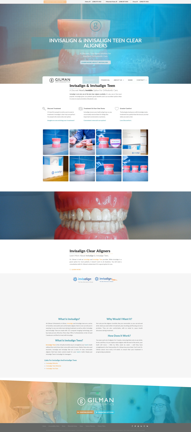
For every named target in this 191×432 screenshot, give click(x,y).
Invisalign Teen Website (53, 366)
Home (44, 426)
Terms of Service (90, 426)
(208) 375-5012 (96, 1)
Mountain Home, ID (111, 1)
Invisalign (87, 259)
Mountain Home (72, 426)
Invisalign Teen (97, 259)
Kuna (81, 426)
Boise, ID (87, 1)
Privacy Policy (101, 426)
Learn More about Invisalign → (95, 62)
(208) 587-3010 (123, 1)
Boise (63, 426)
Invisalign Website (52, 363)
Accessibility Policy (54, 426)
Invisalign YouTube (52, 368)
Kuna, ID (135, 1)
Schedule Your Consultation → (55, 2)
